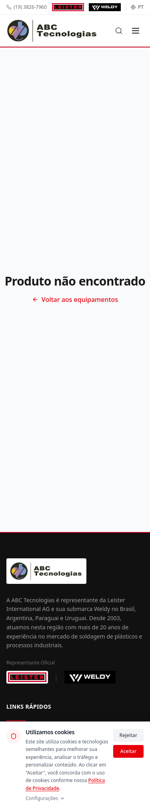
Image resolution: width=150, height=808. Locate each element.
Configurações (45, 798)
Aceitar (128, 751)
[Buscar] (119, 31)
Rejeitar (128, 735)
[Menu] (136, 31)
